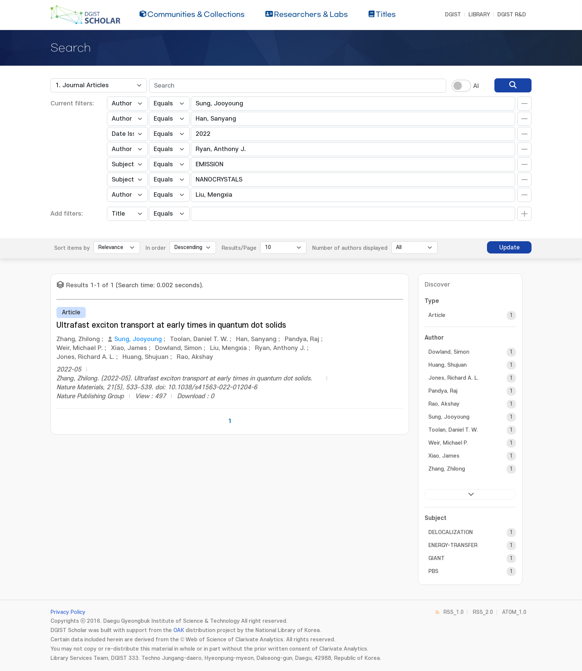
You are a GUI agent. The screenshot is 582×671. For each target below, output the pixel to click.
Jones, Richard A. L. (453, 378)
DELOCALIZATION (450, 532)
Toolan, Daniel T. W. (453, 430)
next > (470, 494)
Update (509, 247)
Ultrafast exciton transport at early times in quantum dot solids (171, 325)
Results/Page (239, 248)
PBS (433, 571)
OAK (178, 630)
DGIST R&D (511, 15)
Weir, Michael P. (448, 443)
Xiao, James (444, 456)
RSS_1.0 (454, 612)
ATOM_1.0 (514, 612)
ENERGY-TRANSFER (452, 545)
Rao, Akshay (444, 404)
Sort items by (72, 248)
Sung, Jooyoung (138, 339)
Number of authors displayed (350, 248)
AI (476, 86)
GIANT (436, 558)
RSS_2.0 (483, 612)
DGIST (453, 15)
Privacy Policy (67, 612)
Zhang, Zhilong (446, 469)
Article (436, 315)
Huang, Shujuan (447, 365)
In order (156, 248)
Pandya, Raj (442, 391)
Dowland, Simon (448, 352)
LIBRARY (479, 15)
